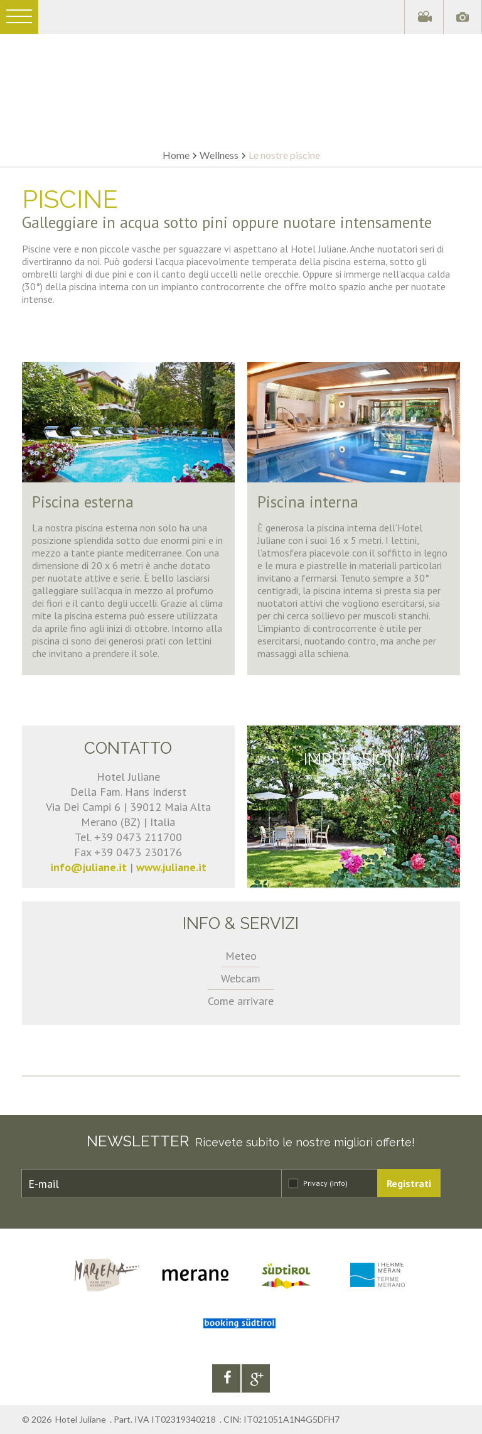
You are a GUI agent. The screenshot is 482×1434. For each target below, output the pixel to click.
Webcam (240, 978)
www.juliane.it (171, 867)
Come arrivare (241, 1001)
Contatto (128, 748)
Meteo (241, 955)
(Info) (338, 1183)
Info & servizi (241, 923)
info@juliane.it (88, 867)
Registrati (409, 1183)
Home (176, 155)
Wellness (219, 155)
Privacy (325, 1183)
